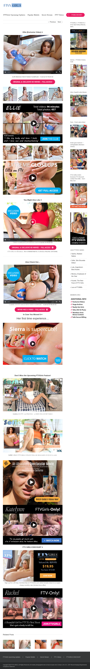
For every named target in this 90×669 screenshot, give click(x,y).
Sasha (15, 414)
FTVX (12, 664)
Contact (59, 664)
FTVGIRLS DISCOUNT (73, 657)
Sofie (10, 455)
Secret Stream (44, 657)
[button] (4, 644)
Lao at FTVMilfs (76, 287)
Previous (53, 22)
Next (59, 22)
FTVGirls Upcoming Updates (11, 657)
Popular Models (30, 657)
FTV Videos (57, 657)
